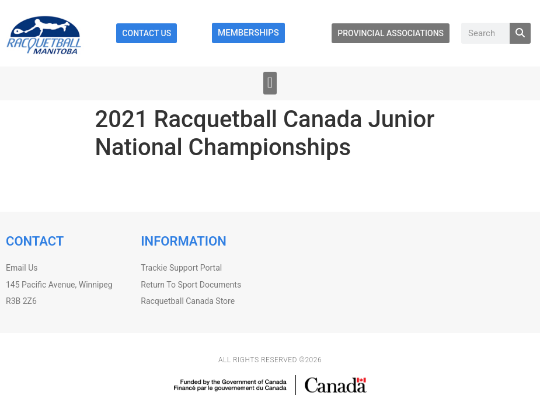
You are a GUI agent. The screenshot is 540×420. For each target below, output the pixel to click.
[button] (270, 83)
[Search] (520, 33)
